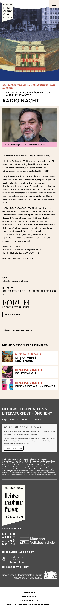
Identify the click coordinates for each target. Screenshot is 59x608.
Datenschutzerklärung (48, 475)
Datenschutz (29, 601)
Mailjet (47, 463)
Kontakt (30, 592)
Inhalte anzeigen (13, 448)
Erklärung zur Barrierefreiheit (29, 605)
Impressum (29, 596)
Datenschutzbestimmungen (19, 443)
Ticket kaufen (12, 314)
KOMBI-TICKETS (10, 253)
